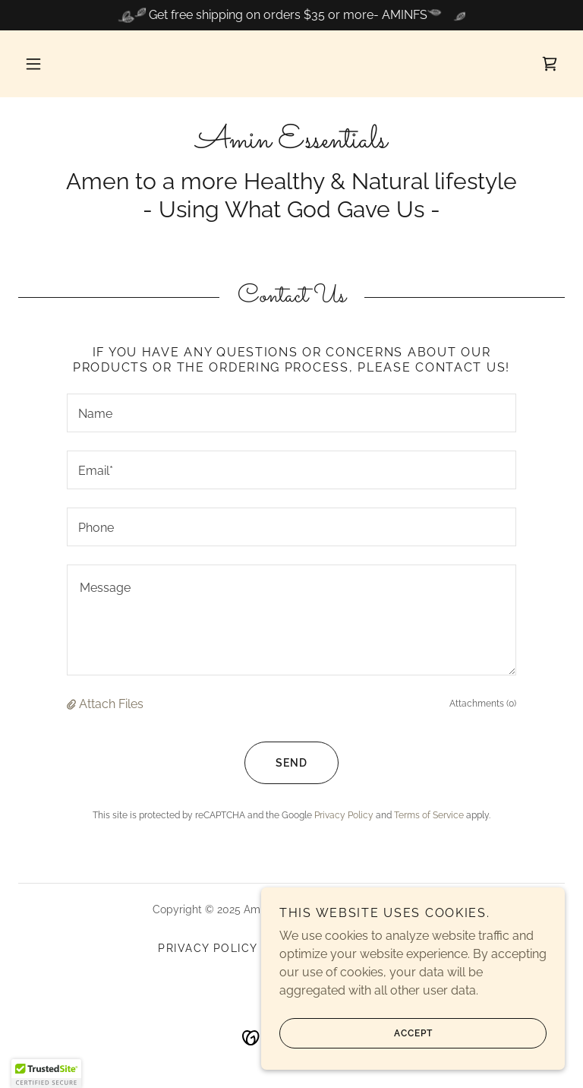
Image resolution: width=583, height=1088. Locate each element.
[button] (33, 64)
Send (275, 763)
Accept (356, 1033)
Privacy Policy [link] (343, 815)
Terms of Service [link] (429, 815)
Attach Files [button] (111, 704)
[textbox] (291, 413)
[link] (549, 64)
